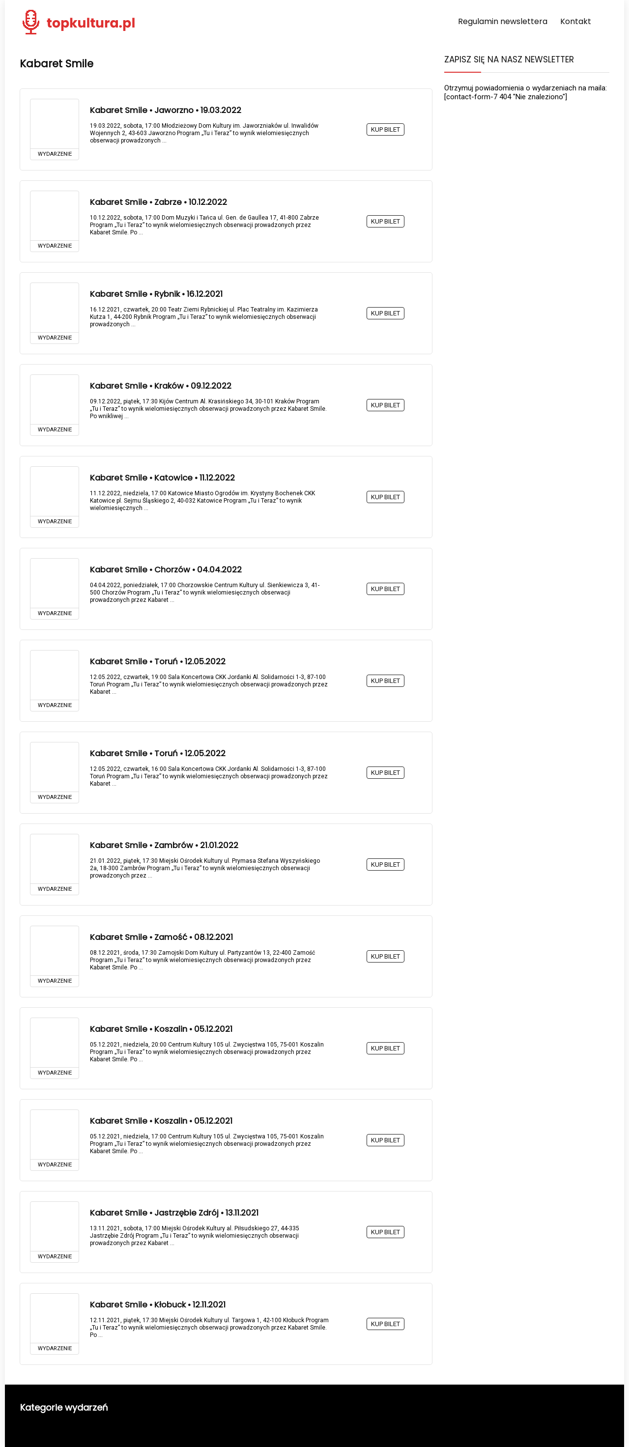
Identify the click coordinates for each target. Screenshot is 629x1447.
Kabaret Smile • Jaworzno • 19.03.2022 (165, 110)
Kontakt (575, 21)
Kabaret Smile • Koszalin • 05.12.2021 (161, 1029)
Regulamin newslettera (502, 21)
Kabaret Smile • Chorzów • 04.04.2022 (166, 569)
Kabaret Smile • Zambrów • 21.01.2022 (164, 845)
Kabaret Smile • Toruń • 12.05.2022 (158, 661)
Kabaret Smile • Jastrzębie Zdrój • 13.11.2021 (174, 1213)
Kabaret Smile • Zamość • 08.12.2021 (161, 937)
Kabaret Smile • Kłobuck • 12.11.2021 (158, 1304)
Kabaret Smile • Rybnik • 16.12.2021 (156, 294)
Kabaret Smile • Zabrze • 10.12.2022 (158, 202)
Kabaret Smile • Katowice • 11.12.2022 (162, 477)
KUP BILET (385, 129)
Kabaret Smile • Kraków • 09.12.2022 (160, 386)
